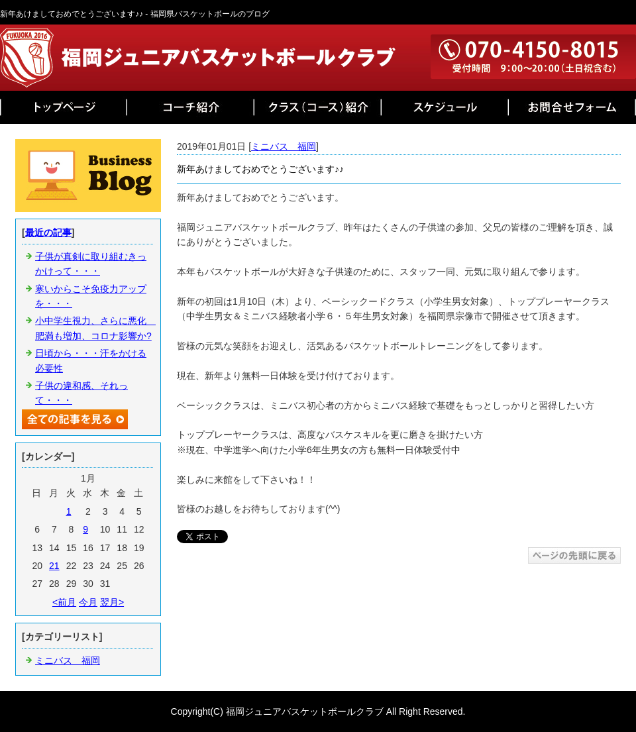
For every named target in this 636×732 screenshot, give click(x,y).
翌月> (112, 602)
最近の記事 (48, 232)
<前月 (64, 602)
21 (54, 565)
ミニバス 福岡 (283, 146)
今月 (88, 602)
